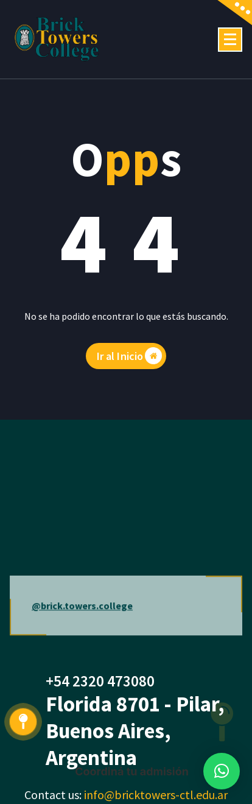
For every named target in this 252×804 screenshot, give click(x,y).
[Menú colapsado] (230, 39)
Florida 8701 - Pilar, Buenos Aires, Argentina (135, 731)
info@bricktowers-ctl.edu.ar (156, 794)
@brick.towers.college (82, 620)
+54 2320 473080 (100, 681)
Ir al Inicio (130, 355)
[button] (221, 771)
